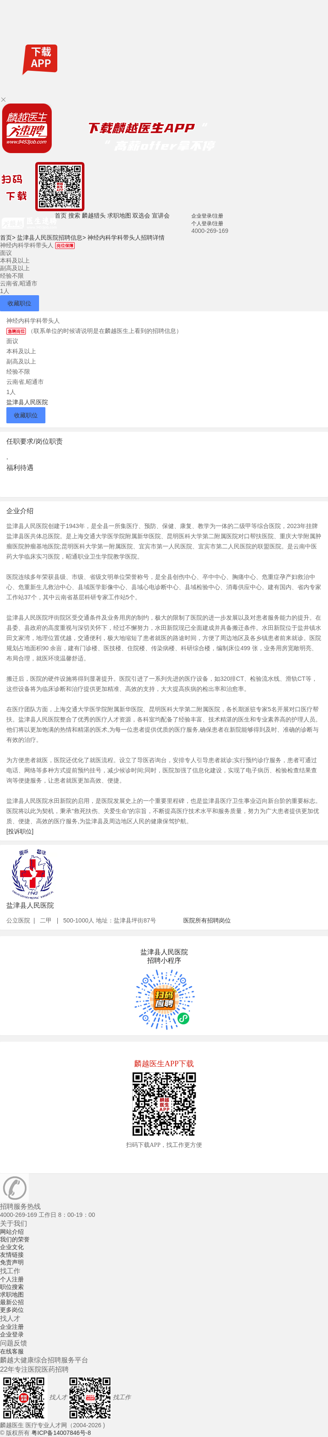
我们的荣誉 (15, 1239)
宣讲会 (161, 215)
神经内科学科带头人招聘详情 (126, 237)
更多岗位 (12, 1309)
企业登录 (12, 1334)
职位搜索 (12, 1286)
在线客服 (12, 1351)
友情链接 (12, 1254)
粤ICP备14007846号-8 (61, 1432)
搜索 (74, 215)
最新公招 (12, 1302)
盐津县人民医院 (27, 402)
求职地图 (119, 215)
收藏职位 (19, 303)
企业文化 (12, 1247)
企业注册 (12, 1326)
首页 (61, 215)
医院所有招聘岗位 (207, 920)
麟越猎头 (94, 215)
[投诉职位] (20, 831)
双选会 (141, 215)
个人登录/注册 (207, 223)
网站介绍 (12, 1231)
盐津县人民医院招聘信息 (51, 237)
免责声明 (12, 1262)
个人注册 (12, 1279)
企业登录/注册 (207, 216)
